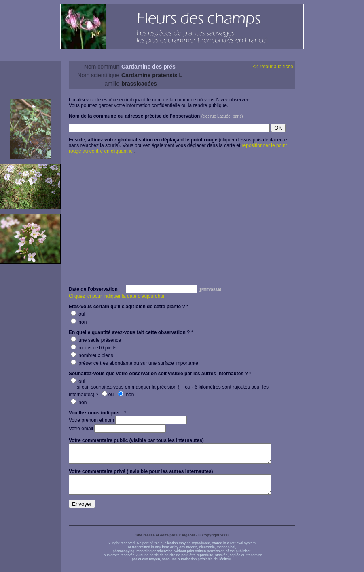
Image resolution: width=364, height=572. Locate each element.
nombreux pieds (92, 355)
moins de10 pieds (93, 348)
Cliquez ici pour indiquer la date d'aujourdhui (116, 296)
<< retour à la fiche (273, 66)
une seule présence (96, 340)
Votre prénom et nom (128, 420)
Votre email (117, 428)
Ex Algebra (185, 542)
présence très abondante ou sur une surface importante (134, 363)
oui (78, 314)
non (79, 322)
